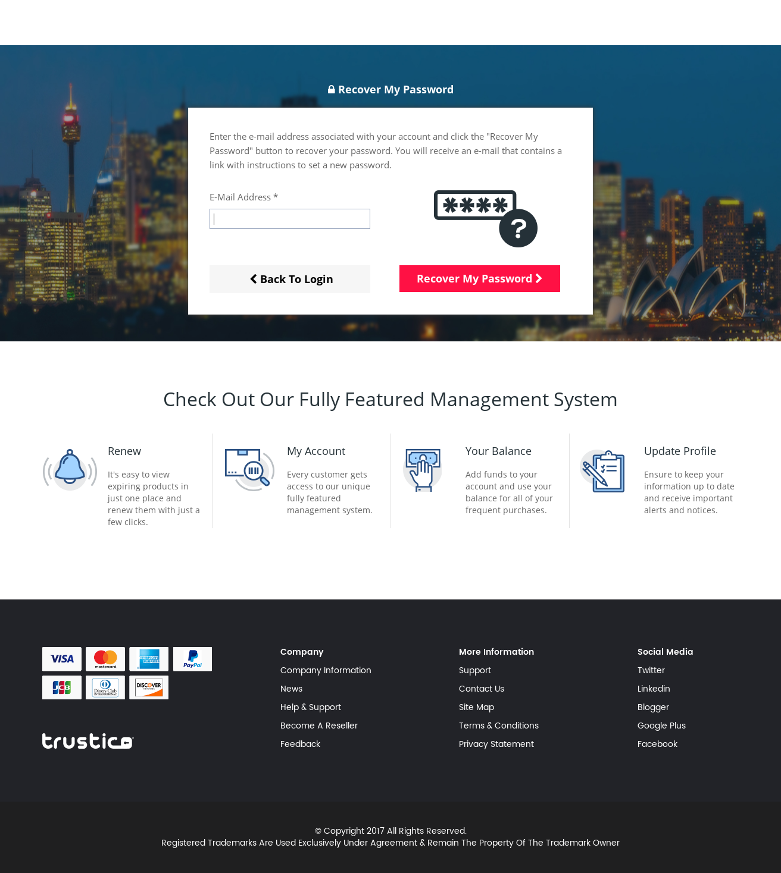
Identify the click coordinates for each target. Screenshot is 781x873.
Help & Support (310, 707)
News (291, 689)
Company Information (325, 670)
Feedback (300, 744)
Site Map (476, 707)
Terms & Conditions (499, 726)
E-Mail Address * (244, 197)
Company (302, 652)
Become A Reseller (319, 726)
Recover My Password (480, 278)
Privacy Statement (496, 744)
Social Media (665, 652)
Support (475, 670)
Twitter (651, 670)
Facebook (657, 744)
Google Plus (662, 726)
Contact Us (481, 689)
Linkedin (654, 689)
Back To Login (291, 279)
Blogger (653, 707)
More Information (496, 652)
